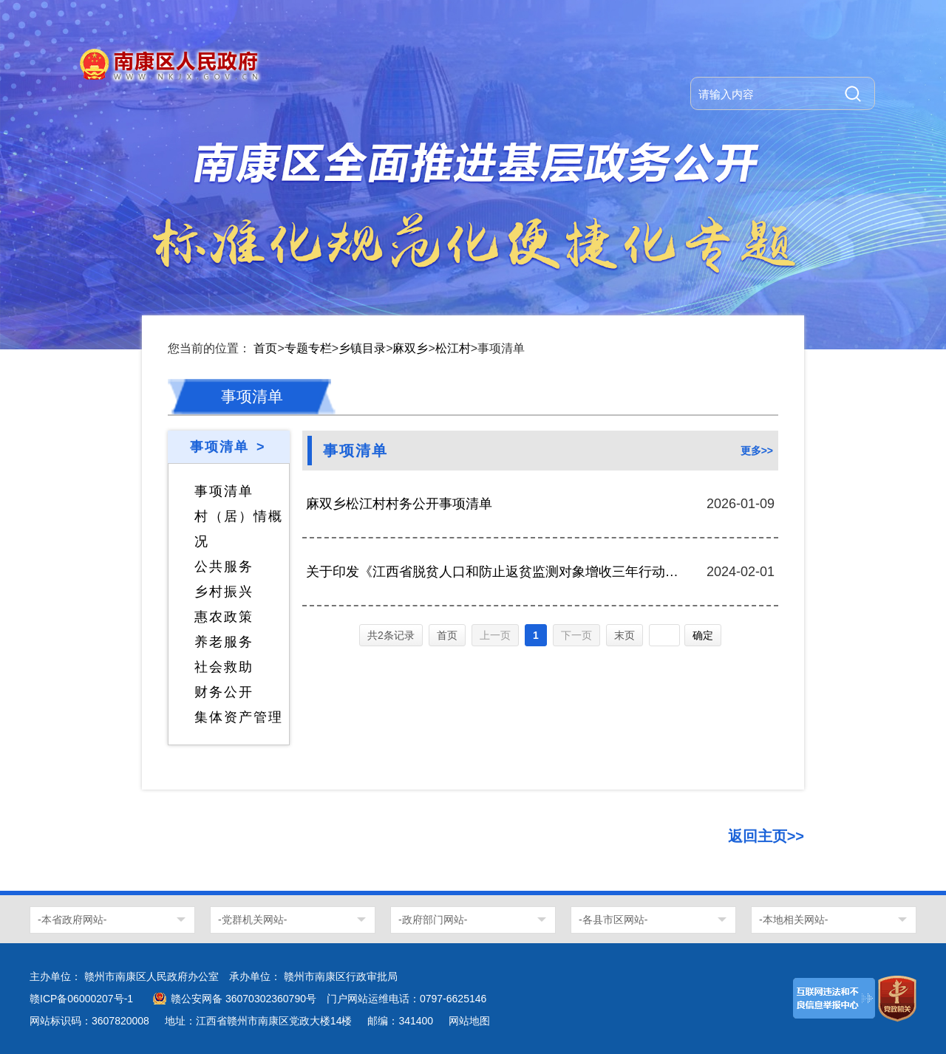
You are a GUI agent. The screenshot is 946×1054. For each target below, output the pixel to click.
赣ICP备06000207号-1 (81, 999)
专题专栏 (308, 348)
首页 (265, 348)
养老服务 (223, 641)
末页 (624, 635)
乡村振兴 (223, 591)
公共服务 (223, 566)
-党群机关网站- (252, 919)
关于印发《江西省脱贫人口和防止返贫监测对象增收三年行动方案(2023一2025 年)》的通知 (493, 571)
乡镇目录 (362, 348)
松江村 (453, 348)
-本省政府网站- (72, 919)
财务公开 (223, 692)
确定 (703, 635)
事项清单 (223, 491)
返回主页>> (766, 836)
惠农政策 (223, 616)
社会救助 (223, 667)
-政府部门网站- (432, 919)
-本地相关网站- (793, 919)
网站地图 (469, 1021)
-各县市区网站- (613, 919)
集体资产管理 (238, 717)
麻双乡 (410, 348)
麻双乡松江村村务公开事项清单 (399, 503)
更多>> (757, 450)
